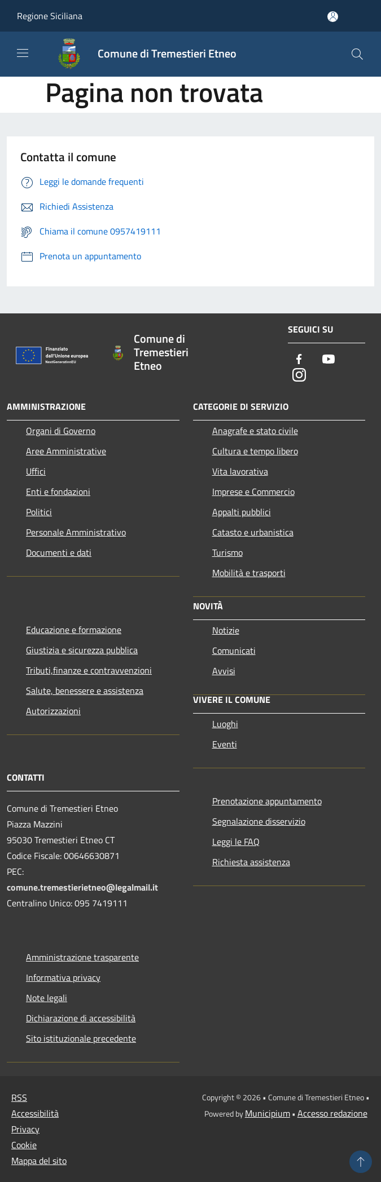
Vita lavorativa (240, 471)
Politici (39, 512)
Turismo (227, 552)
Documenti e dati (58, 552)
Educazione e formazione (73, 629)
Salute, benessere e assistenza (84, 690)
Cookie (24, 1145)
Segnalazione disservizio (258, 821)
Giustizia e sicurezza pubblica (82, 650)
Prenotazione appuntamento (267, 801)
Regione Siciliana (49, 16)
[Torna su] (360, 1161)
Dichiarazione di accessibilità (80, 1018)
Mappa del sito (39, 1160)
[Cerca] (357, 54)
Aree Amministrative (66, 451)
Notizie (225, 630)
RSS (19, 1097)
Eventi (224, 744)
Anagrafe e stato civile (255, 430)
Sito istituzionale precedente (81, 1038)
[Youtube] (328, 360)
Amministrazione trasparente (82, 957)
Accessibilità (35, 1113)
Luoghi (225, 724)
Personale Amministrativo (76, 532)
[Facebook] (299, 360)
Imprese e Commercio (253, 491)
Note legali (46, 997)
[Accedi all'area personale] (332, 16)
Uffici (36, 471)
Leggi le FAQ (236, 841)
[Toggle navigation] (22, 53)
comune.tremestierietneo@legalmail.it (82, 887)
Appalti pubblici (241, 512)
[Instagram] (299, 376)
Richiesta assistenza (251, 862)
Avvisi (223, 671)
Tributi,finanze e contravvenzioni (89, 670)
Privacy (25, 1129)
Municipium (267, 1113)
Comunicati (234, 650)
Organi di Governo (60, 430)
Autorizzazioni (53, 711)
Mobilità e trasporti (249, 572)
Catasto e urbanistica (253, 532)
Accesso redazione (332, 1113)
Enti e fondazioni (58, 491)
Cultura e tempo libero (255, 451)
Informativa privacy (63, 977)
